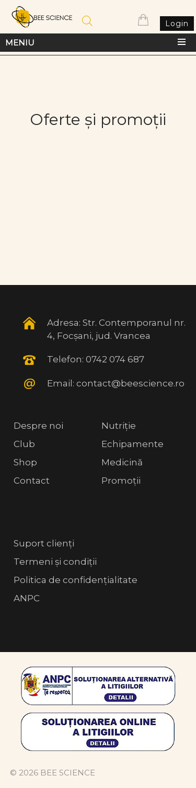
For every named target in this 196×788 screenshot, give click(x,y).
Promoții (121, 480)
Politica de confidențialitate (75, 580)
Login (177, 23)
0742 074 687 (115, 359)
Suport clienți (44, 543)
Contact (32, 480)
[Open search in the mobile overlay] (87, 21)
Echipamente (132, 444)
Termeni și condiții (55, 561)
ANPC (27, 598)
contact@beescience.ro (130, 383)
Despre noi (38, 425)
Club (24, 444)
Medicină (122, 462)
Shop (25, 462)
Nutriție (118, 425)
